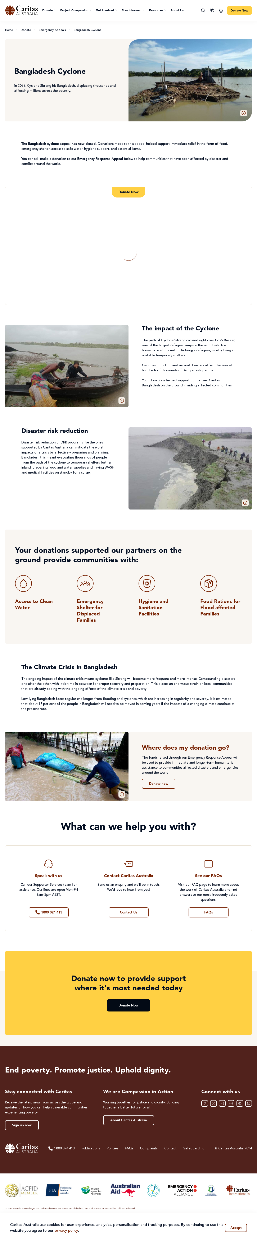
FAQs (129, 1148)
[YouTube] (239, 1103)
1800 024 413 (61, 1148)
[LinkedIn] (231, 1103)
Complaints (149, 1148)
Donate (26, 30)
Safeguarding (193, 1148)
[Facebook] (204, 1103)
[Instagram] (222, 1103)
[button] (49, 10)
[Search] (203, 10)
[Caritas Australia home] (21, 10)
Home (9, 30)
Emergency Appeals (52, 30)
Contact (170, 1148)
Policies (112, 1148)
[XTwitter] (213, 1103)
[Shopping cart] (221, 10)
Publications (90, 1148)
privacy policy (66, 1231)
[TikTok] (248, 1103)
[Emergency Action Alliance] (182, 1190)
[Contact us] (212, 10)
